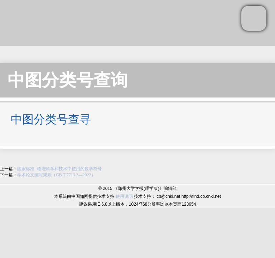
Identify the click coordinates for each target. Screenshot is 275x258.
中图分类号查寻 (51, 119)
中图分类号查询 (68, 80)
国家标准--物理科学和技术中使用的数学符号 (59, 168)
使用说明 (124, 196)
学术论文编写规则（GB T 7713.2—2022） (56, 174)
